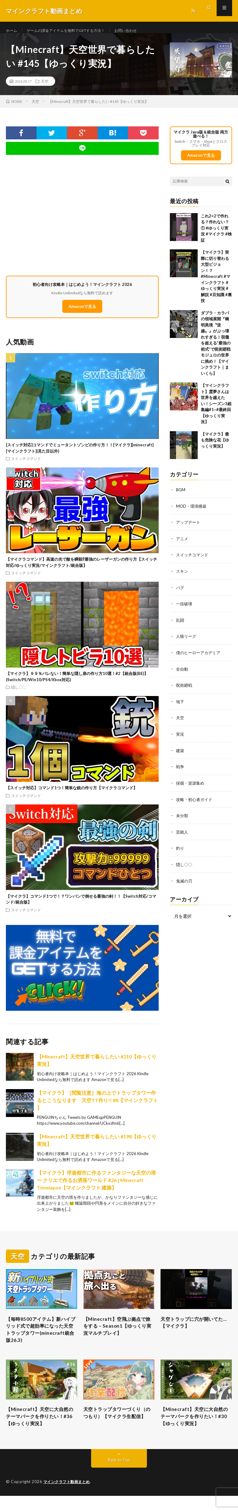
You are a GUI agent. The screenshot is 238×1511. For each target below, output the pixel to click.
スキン (182, 577)
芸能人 (182, 835)
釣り (180, 851)
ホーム (12, 30)
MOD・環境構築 (192, 513)
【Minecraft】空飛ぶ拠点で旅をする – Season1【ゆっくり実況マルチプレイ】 (117, 1335)
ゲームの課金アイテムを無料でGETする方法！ (74, 30)
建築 (180, 754)
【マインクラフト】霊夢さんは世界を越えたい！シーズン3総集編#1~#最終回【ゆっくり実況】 (216, 411)
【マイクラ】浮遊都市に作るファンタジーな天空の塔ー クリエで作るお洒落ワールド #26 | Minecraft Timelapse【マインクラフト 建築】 (96, 1187)
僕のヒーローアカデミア (200, 658)
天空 (44, 88)
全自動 (182, 674)
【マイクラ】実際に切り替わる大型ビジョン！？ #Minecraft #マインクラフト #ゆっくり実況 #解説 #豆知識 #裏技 (216, 284)
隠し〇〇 (18, 694)
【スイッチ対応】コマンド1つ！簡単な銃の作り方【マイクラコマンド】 (71, 795)
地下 (180, 706)
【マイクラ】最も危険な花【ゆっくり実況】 (215, 447)
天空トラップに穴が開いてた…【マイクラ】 (195, 1330)
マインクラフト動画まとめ (68, 1497)
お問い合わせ (143, 30)
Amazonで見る (82, 313)
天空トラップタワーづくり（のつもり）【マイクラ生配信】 (117, 1430)
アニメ (182, 545)
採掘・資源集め (191, 787)
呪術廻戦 (184, 690)
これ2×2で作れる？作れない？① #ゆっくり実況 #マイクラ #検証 (216, 235)
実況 (180, 738)
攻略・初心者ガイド (195, 803)
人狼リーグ (187, 642)
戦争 (180, 770)
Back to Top (119, 1475)
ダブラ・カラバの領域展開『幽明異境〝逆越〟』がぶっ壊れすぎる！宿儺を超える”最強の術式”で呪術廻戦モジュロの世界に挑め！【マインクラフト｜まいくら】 (216, 350)
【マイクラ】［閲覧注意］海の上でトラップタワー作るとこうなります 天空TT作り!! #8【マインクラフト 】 (97, 1107)
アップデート (189, 529)
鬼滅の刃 (184, 883)
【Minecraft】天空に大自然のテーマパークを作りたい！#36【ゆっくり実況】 (40, 1430)
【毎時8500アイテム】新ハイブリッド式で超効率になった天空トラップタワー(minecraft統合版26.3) (41, 1339)
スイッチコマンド (26, 466)
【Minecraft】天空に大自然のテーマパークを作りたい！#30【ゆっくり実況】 (195, 1430)
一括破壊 (184, 609)
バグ (180, 593)
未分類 (182, 819)
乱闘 (180, 625)
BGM (181, 497)
